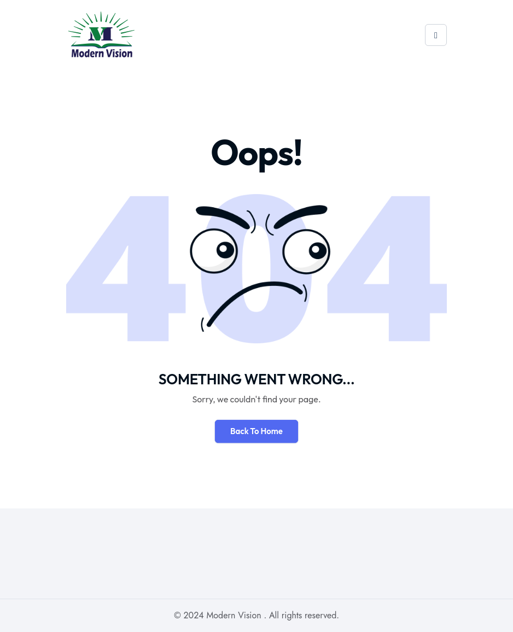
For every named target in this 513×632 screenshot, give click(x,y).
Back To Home (256, 431)
